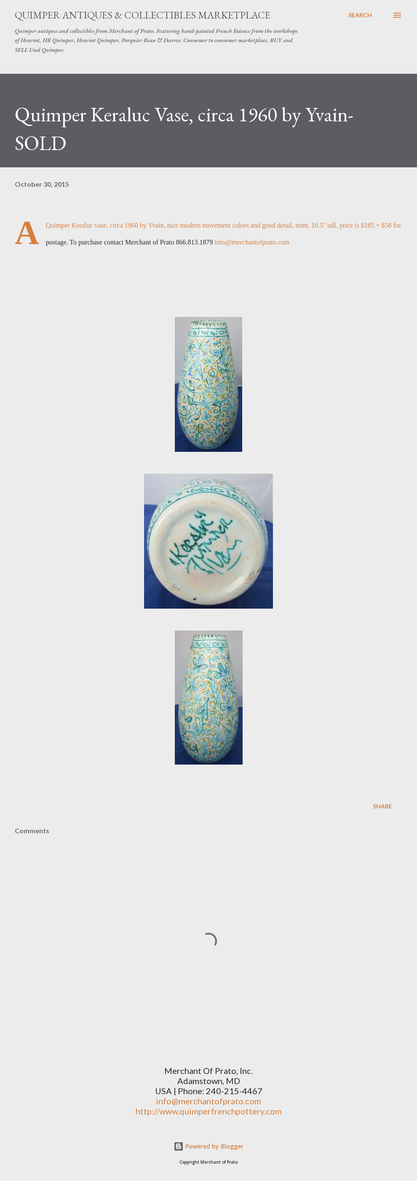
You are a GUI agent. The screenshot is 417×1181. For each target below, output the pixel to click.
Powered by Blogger (208, 1146)
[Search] (360, 15)
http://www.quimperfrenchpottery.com (209, 1111)
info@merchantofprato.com (251, 242)
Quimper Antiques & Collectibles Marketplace (142, 14)
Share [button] (382, 806)
